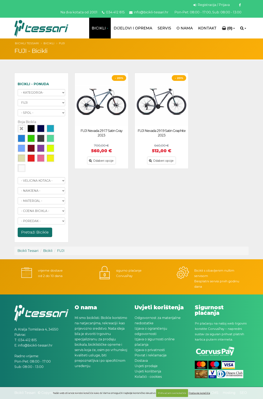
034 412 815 (113, 12)
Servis (164, 28)
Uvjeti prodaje (146, 366)
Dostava (141, 361)
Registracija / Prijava (211, 5)
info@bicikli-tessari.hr (148, 12)
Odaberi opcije (101, 161)
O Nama (184, 28)
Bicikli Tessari (27, 43)
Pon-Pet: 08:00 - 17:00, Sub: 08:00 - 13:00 (207, 12)
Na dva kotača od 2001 (78, 12)
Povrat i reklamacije (151, 355)
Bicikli (99, 28)
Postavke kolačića (199, 392)
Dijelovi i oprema (133, 28)
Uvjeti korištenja (148, 371)
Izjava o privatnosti (150, 350)
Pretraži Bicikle (35, 232)
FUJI (62, 43)
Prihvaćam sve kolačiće (172, 392)
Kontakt (207, 28)
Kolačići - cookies (148, 377)
